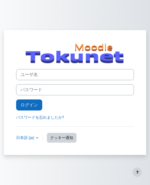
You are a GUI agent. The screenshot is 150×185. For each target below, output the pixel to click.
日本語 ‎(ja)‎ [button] (25, 137)
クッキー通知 (61, 137)
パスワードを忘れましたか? (40, 117)
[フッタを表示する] (137, 172)
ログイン (29, 104)
